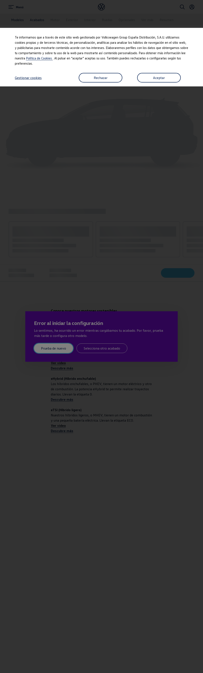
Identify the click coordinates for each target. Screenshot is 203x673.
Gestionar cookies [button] (28, 78)
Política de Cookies (39, 58)
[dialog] (101, 336)
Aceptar (159, 78)
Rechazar (100, 78)
